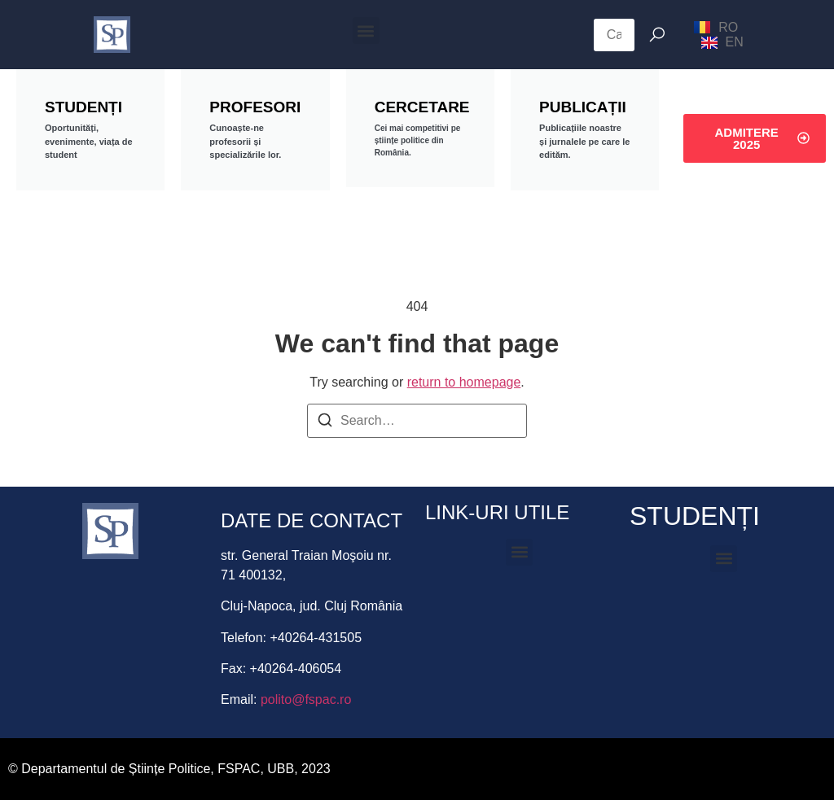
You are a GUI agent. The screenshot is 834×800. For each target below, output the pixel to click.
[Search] (325, 422)
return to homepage (464, 382)
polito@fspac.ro (306, 699)
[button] (366, 30)
